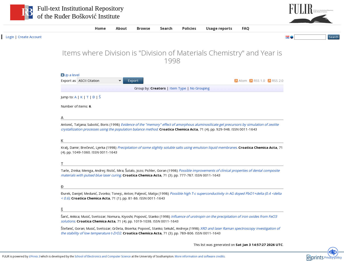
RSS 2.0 (277, 80)
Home (100, 28)
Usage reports (219, 28)
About (121, 28)
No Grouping (200, 88)
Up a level (71, 75)
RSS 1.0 (259, 80)
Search (166, 28)
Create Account (30, 36)
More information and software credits (200, 256)
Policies (189, 28)
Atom (243, 80)
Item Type (178, 88)
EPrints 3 (34, 256)
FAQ (245, 28)
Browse (143, 28)
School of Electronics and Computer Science (103, 256)
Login (10, 36)
